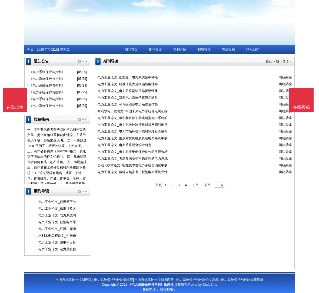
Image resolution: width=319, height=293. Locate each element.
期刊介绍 (179, 49)
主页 (268, 61)
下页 (195, 185)
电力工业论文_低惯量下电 (57, 202)
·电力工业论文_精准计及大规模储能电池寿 (127, 84)
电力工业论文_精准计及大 (57, 208)
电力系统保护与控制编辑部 (113, 280)
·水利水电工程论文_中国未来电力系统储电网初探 (132, 111)
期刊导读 (155, 49)
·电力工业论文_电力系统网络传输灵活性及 (127, 91)
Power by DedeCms (202, 285)
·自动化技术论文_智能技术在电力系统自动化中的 (132, 165)
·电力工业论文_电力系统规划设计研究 (124, 145)
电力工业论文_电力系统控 (57, 249)
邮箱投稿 (204, 49)
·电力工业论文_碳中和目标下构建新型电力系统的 (132, 118)
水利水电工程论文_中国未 (57, 236)
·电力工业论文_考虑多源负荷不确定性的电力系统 (132, 158)
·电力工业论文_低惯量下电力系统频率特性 (127, 77)
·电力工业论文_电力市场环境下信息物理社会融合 (132, 131)
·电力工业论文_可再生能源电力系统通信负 (127, 104)
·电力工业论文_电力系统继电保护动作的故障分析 (132, 152)
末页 (207, 185)
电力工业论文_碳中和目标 (57, 242)
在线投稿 (228, 49)
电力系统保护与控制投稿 (73, 280)
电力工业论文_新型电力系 (57, 222)
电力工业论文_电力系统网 (57, 215)
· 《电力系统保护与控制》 (46, 72)
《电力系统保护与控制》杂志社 (151, 285)
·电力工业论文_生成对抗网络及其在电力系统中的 (132, 138)
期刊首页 (131, 49)
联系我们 (252, 49)
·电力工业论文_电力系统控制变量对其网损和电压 (132, 125)
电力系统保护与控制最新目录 (242, 280)
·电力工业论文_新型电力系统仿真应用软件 (127, 98)
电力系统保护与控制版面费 (154, 280)
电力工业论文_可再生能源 (57, 229)
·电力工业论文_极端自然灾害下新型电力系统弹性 (132, 172)
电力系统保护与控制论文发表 (197, 280)
